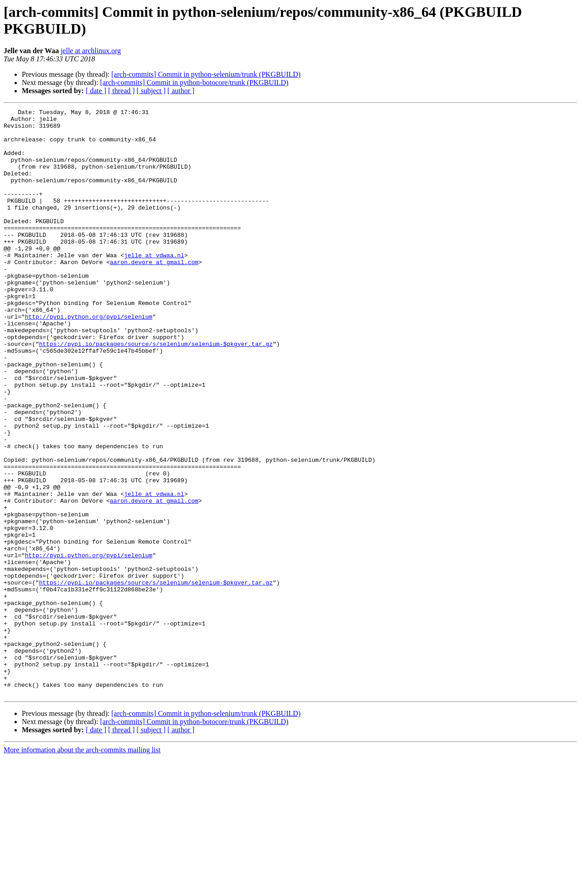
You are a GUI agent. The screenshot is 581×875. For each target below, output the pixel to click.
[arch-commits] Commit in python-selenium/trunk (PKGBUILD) (205, 74)
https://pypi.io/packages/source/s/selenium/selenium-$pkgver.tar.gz (156, 391)
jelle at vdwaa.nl (154, 285)
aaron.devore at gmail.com (154, 293)
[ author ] (181, 91)
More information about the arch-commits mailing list (82, 867)
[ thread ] (121, 91)
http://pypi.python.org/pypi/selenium (89, 359)
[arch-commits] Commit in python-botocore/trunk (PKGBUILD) (194, 82)
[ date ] (96, 91)
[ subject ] (151, 91)
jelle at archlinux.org (91, 51)
